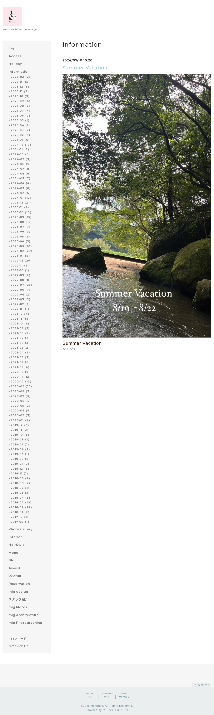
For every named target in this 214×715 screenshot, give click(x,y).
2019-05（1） (20, 444)
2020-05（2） (21, 405)
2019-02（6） (21, 459)
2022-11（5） (20, 265)
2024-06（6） (21, 173)
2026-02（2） (21, 77)
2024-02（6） (21, 193)
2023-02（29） (22, 251)
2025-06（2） (21, 115)
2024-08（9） (21, 164)
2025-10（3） (21, 96)
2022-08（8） (21, 280)
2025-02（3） (21, 135)
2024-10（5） (21, 154)
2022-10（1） (21, 270)
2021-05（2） (21, 347)
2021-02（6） (21, 362)
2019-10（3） (21, 434)
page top (201, 685)
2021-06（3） (21, 343)
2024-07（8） (21, 168)
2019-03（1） (21, 454)
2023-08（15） (22, 222)
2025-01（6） (21, 140)
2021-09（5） (21, 328)
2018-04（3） (21, 497)
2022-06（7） (21, 289)
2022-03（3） (21, 299)
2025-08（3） (21, 106)
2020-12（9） (21, 372)
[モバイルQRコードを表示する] (28, 646)
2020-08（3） (21, 391)
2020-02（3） (21, 415)
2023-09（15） (22, 217)
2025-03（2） (21, 130)
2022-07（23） (22, 284)
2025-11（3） (20, 91)
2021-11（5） (20, 318)
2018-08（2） (21, 483)
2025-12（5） (21, 86)
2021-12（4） (21, 314)
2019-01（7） (21, 463)
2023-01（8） (21, 255)
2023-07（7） (21, 226)
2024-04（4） (21, 183)
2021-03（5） (21, 357)
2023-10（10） (22, 212)
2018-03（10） (22, 502)
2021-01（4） (21, 367)
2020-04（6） (21, 410)
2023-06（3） (21, 231)
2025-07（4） (21, 111)
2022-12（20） (22, 260)
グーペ (107, 710)
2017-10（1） (20, 517)
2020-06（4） (21, 401)
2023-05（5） (21, 236)
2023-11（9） (20, 207)
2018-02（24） (22, 507)
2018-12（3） (21, 468)
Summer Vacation (84, 67)
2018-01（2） (21, 512)
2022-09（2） (21, 275)
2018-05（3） (21, 492)
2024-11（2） (21, 149)
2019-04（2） (21, 449)
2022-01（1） (21, 309)
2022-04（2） (21, 294)
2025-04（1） (21, 125)
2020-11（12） (21, 376)
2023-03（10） (22, 246)
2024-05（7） (21, 178)
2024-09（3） (21, 159)
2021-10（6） (21, 323)
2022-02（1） (21, 304)
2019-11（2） (20, 430)
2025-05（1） (21, 120)
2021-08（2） (21, 333)
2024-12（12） (21, 144)
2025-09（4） (21, 101)
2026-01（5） (21, 82)
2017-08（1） (21, 522)
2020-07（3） (21, 396)
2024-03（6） (21, 188)
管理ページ (121, 710)
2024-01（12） (22, 197)
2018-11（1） (20, 473)
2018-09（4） (21, 478)
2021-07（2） (21, 338)
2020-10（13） (22, 381)
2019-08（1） (21, 439)
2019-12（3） (20, 425)
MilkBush (97, 705)
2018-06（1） (21, 488)
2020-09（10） (22, 386)
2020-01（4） (21, 420)
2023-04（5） (21, 241)
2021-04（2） (21, 352)
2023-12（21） (21, 202)
